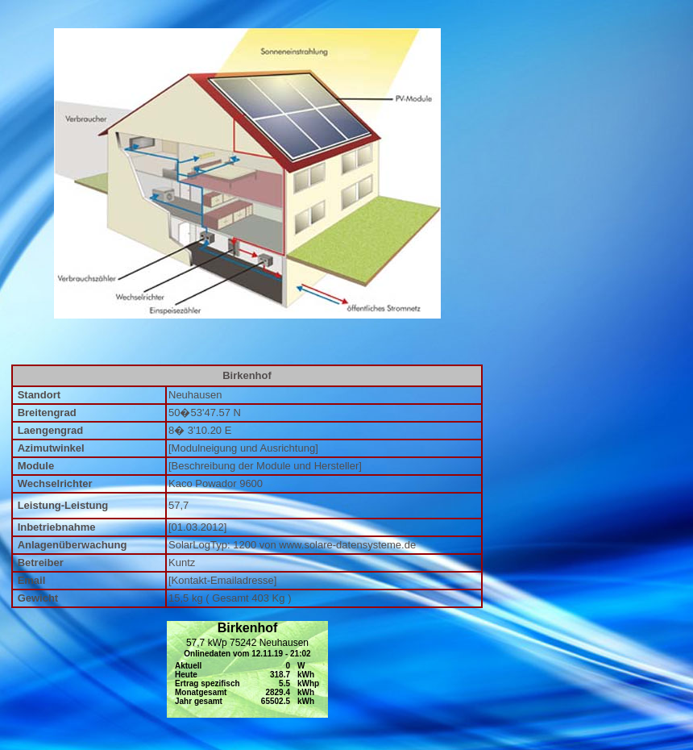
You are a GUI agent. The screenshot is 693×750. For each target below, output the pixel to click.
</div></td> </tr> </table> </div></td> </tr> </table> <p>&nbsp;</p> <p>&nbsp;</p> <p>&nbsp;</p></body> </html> (247, 669)
